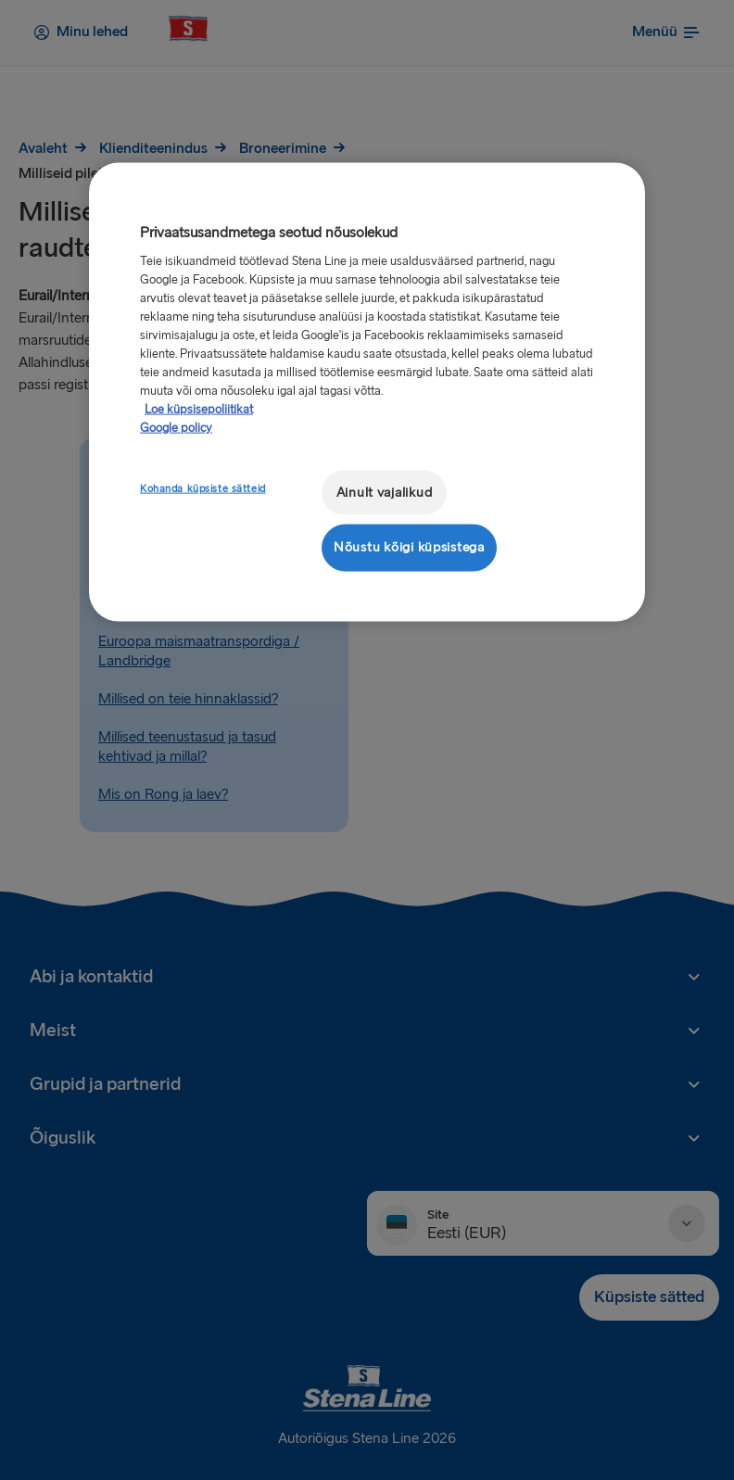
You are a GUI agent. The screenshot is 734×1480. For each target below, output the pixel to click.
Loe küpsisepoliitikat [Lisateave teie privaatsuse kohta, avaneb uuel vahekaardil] (199, 408)
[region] (367, 391)
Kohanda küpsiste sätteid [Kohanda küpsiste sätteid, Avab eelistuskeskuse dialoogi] (203, 488)
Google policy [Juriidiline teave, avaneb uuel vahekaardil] (176, 427)
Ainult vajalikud (384, 492)
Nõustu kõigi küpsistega (409, 547)
